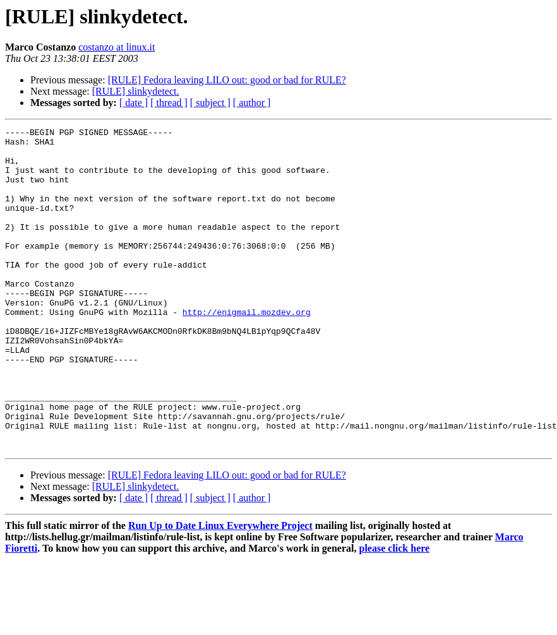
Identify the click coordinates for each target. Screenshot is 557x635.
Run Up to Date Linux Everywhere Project (220, 590)
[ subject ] (210, 102)
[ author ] (252, 102)
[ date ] (133, 102)
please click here (394, 612)
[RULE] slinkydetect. (135, 91)
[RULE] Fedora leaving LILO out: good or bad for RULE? (227, 79)
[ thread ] (169, 102)
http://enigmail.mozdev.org (247, 349)
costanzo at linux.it (116, 47)
